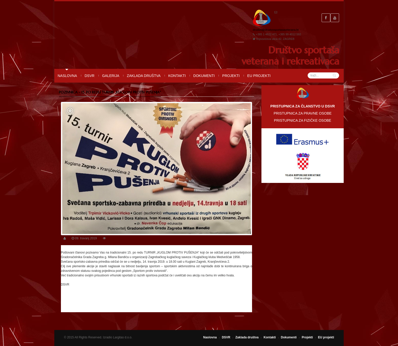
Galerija (110, 75)
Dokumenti (204, 75)
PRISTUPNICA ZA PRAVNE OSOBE (302, 113)
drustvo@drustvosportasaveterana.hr (276, 29)
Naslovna (67, 75)
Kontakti (177, 75)
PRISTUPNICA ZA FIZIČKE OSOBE (302, 120)
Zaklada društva (144, 75)
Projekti (231, 75)
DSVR (89, 75)
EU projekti (259, 75)
